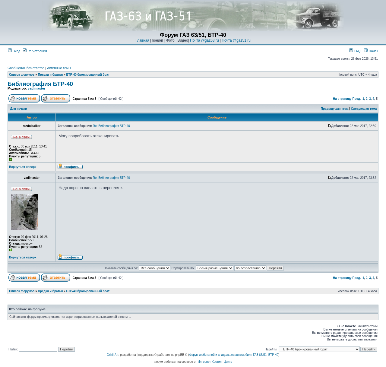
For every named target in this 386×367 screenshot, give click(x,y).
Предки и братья (50, 74)
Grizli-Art (113, 354)
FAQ (354, 51)
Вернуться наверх (22, 167)
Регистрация (35, 51)
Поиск (371, 51)
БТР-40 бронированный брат (88, 74)
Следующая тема (364, 108)
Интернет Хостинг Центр (215, 361)
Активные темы (59, 68)
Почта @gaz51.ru (236, 40)
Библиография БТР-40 (40, 84)
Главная (142, 40)
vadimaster (36, 88)
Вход (14, 51)
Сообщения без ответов (26, 68)
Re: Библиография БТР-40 (111, 126)
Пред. (356, 98)
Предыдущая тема (335, 108)
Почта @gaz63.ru (204, 40)
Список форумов (22, 74)
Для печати (18, 108)
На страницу (342, 98)
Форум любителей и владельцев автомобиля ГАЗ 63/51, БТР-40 (233, 354)
